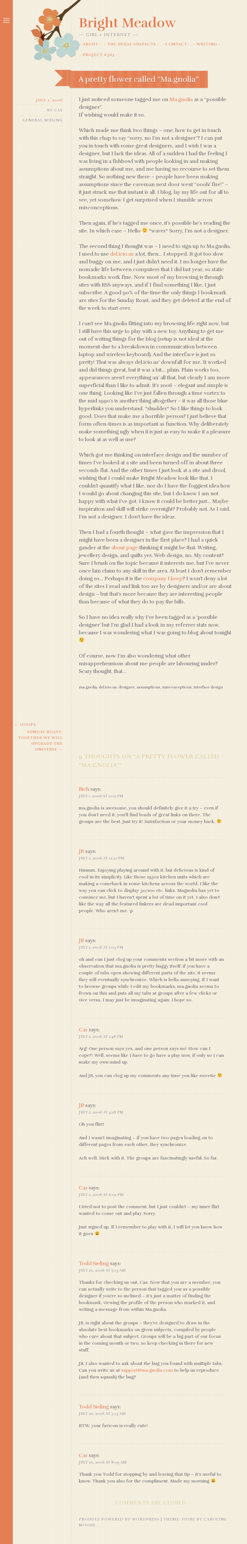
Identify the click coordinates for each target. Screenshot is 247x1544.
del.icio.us (122, 254)
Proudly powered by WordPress (119, 1519)
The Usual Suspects (131, 44)
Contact (176, 44)
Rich (84, 789)
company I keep (163, 578)
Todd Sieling (94, 1263)
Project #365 (99, 54)
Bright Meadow (127, 22)
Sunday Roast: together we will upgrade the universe (40, 741)
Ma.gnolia (181, 99)
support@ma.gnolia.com (147, 1370)
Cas (58, 110)
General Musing (43, 120)
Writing (207, 44)
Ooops (25, 724)
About (90, 44)
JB (81, 851)
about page (124, 548)
